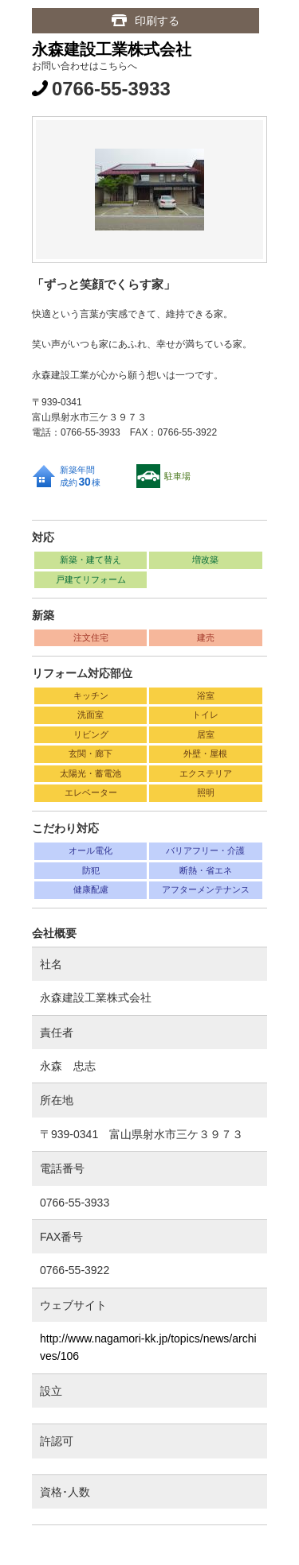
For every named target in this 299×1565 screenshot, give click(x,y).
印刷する (157, 20)
